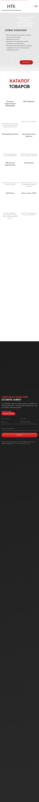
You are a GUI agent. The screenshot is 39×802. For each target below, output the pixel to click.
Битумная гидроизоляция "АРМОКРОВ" (10, 103)
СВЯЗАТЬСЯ (26, 62)
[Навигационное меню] (36, 6)
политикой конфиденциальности (21, 443)
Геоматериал (29, 163)
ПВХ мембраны (29, 101)
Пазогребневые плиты (10, 134)
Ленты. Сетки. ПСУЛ (28, 193)
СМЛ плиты (10, 193)
